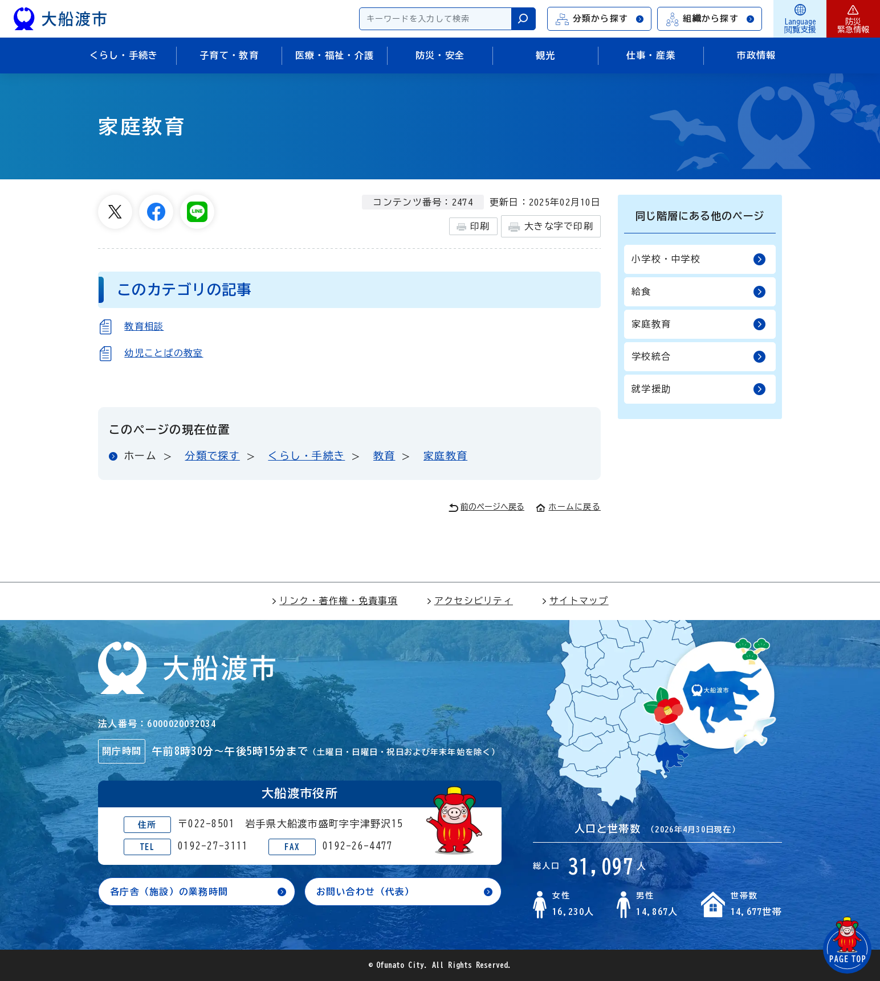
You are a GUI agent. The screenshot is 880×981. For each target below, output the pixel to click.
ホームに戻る (568, 507)
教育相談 (144, 326)
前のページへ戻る (486, 507)
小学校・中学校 (699, 259)
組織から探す (710, 19)
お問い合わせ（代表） (365, 891)
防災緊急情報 (853, 19)
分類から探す (600, 19)
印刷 (473, 226)
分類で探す (212, 455)
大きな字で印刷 (550, 227)
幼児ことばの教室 (163, 353)
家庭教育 (445, 455)
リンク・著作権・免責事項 (334, 600)
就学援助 (699, 389)
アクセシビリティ (469, 600)
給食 (699, 292)
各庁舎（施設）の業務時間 (169, 891)
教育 (384, 455)
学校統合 (699, 357)
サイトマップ (575, 600)
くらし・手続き (306, 455)
